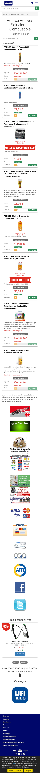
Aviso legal (6, 733)
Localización (7, 722)
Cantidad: (7, 79)
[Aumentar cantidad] (29, 79)
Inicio (5, 14)
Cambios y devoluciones (10, 745)
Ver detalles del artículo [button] (20, 69)
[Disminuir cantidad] (15, 79)
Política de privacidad (9, 736)
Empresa (6, 716)
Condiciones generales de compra (13, 742)
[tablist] (20, 643)
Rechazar (19, 770)
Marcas (5, 725)
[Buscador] (18, 8)
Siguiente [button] (23, 662)
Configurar (28, 770)
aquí (14, 763)
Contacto (6, 719)
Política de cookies (9, 739)
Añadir (34, 79)
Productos (6, 728)
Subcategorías (14, 14)
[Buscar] (37, 8)
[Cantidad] (22, 79)
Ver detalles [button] (20, 654)
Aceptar (11, 770)
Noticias (5, 731)
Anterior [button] (15, 662)
